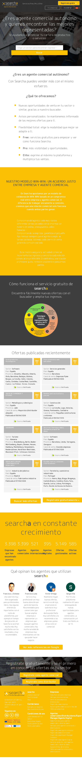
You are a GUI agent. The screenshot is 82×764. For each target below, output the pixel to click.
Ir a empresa (52, 8)
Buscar (63, 50)
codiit (7, 715)
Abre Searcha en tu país (35, 717)
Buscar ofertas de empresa (59, 755)
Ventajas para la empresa (59, 705)
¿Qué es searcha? (33, 703)
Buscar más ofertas (25, 501)
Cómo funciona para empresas (60, 703)
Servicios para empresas (58, 708)
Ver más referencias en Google (41, 647)
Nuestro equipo (32, 705)
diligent (19, 713)
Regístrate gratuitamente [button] (58, 501)
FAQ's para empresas (57, 717)
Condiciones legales (34, 730)
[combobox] (35, 50)
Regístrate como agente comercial (41, 675)
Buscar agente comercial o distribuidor (63, 715)
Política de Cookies (33, 734)
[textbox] (35, 50)
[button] (78, 7)
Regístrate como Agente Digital (61, 748)
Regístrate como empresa (59, 712)
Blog (28, 708)
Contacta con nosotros (35, 715)
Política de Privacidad (35, 732)
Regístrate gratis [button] (68, 3)
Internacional (55, 710)
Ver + (37, 361)
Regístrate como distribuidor (41, 685)
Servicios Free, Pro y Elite (32, 4)
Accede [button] (66, 8)
